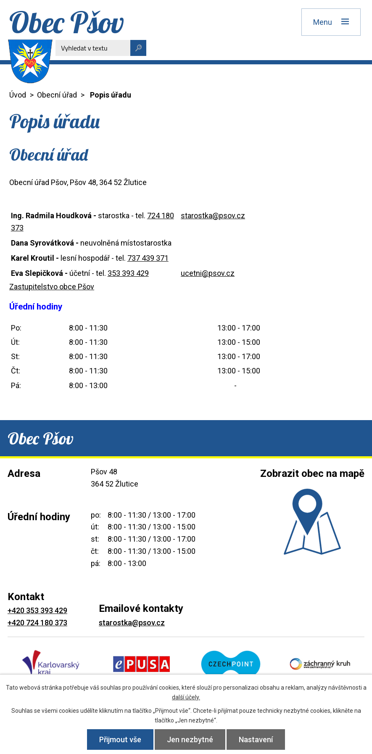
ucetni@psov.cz (208, 273)
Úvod (17, 94)
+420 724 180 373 (37, 622)
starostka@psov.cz (213, 215)
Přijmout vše (120, 739)
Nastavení (256, 739)
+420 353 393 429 (37, 610)
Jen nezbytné (190, 739)
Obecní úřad (57, 94)
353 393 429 (128, 273)
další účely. (186, 697)
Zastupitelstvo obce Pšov (51, 286)
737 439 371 (148, 258)
